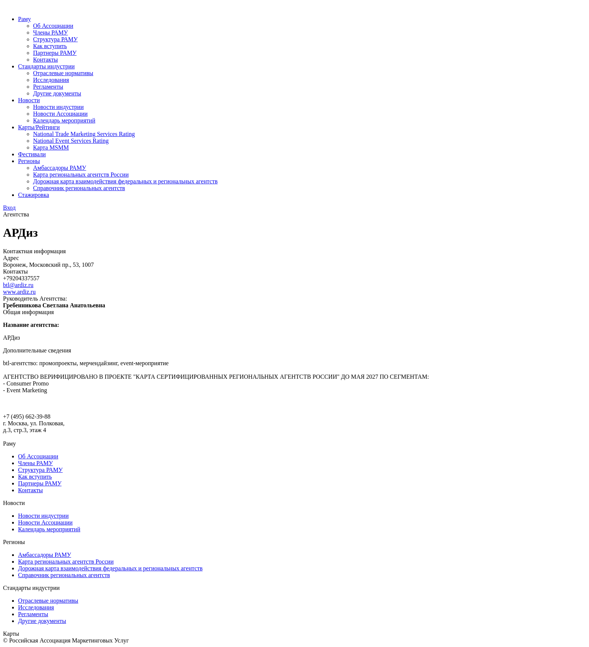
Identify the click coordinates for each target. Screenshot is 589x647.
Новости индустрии (58, 107)
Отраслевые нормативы (63, 73)
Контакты (45, 59)
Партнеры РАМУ (55, 53)
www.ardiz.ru (19, 292)
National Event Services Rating (71, 141)
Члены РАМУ (50, 32)
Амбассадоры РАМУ (59, 168)
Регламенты (48, 86)
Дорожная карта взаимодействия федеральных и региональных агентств (125, 181)
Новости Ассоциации (60, 113)
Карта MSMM (51, 147)
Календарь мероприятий (64, 120)
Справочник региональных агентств (79, 188)
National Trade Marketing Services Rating (84, 134)
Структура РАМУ (55, 39)
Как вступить (50, 46)
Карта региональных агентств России (80, 174)
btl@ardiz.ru (18, 285)
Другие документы (57, 93)
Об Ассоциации (53, 26)
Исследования (51, 80)
